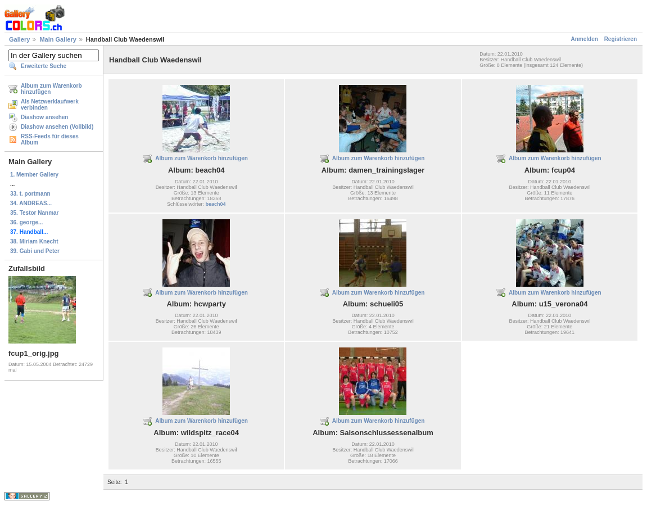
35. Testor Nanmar (34, 213)
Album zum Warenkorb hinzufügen (51, 89)
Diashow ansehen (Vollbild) (57, 127)
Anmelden (584, 39)
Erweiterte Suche (43, 66)
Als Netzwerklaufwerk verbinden (50, 104)
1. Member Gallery (34, 174)
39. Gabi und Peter (35, 251)
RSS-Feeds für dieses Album (50, 139)
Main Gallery (57, 39)
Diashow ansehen (44, 117)
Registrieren (620, 39)
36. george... (26, 222)
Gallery (19, 39)
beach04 (215, 204)
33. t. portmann (30, 194)
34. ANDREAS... (31, 203)
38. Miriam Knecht (34, 241)
